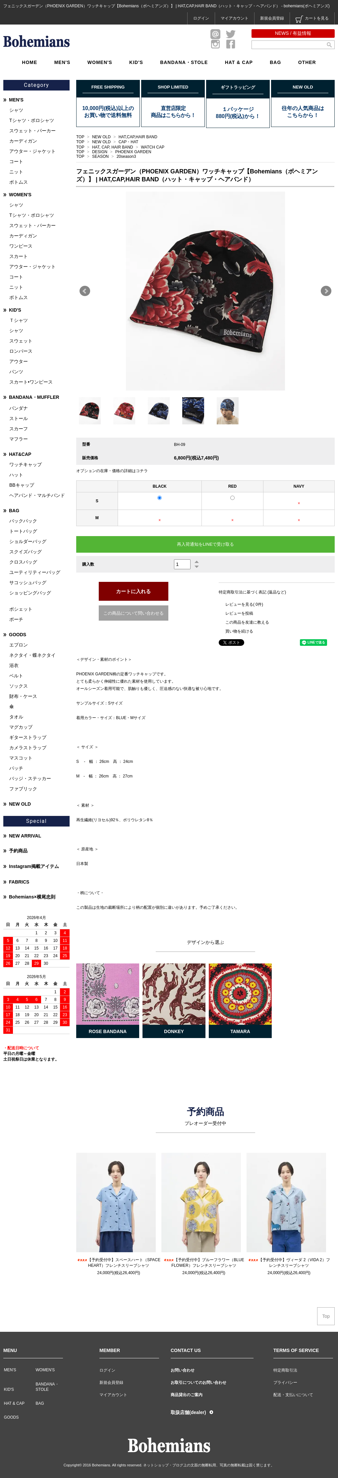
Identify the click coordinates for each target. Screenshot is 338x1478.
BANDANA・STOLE (184, 62)
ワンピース (20, 246)
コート (16, 161)
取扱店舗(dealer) (188, 1412)
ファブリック (23, 788)
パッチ (16, 768)
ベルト (16, 675)
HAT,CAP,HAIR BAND (138, 137)
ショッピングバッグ (30, 592)
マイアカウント (235, 18)
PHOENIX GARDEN (133, 152)
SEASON (101, 156)
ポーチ (16, 619)
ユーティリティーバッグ (34, 572)
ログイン (201, 18)
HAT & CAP (239, 62)
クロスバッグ (23, 562)
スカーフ (18, 428)
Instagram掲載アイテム (34, 866)
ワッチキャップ (25, 464)
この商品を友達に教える (247, 622)
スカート (18, 256)
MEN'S (62, 62)
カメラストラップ (27, 747)
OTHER (307, 62)
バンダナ (18, 408)
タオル (16, 716)
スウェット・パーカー (32, 130)
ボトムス (18, 182)
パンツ (16, 371)
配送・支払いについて (293, 1394)
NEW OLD (102, 137)
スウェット (20, 340)
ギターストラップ (27, 737)
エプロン (18, 644)
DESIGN (100, 152)
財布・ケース (23, 696)
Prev (85, 291)
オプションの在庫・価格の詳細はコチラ (112, 470)
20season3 (126, 156)
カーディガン (23, 141)
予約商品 (18, 850)
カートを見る (312, 19)
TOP (80, 137)
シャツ (16, 110)
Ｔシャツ (18, 320)
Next (326, 291)
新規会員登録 (272, 18)
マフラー (18, 439)
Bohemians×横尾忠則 (32, 896)
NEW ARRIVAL (25, 835)
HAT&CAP (20, 454)
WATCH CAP (152, 147)
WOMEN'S (99, 62)
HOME (29, 62)
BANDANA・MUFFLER (34, 397)
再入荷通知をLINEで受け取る (205, 544)
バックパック (23, 520)
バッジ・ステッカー (30, 778)
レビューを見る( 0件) (244, 604)
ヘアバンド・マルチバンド (37, 495)
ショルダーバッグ (27, 541)
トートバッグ (23, 531)
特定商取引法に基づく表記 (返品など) (252, 592)
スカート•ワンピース (31, 382)
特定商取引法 (285, 1370)
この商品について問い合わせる (133, 613)
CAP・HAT (129, 142)
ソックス (18, 686)
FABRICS (19, 882)
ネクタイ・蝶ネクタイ (32, 655)
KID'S (136, 62)
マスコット (20, 758)
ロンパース (20, 351)
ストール (18, 418)
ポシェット (20, 609)
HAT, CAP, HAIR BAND (113, 147)
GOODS (17, 634)
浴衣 (14, 665)
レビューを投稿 (239, 613)
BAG (275, 62)
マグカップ (20, 727)
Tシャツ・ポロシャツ (31, 120)
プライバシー (285, 1382)
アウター (18, 361)
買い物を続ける (239, 631)
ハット (16, 474)
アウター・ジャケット (32, 151)
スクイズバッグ (25, 551)
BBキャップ (21, 485)
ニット (16, 171)
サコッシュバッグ (27, 582)
